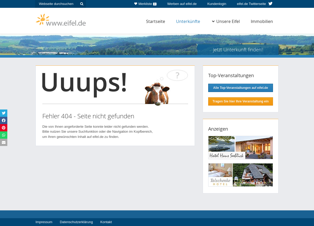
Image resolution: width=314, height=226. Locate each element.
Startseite (155, 21)
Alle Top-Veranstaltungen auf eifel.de (240, 88)
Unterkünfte (188, 21)
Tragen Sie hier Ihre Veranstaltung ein (241, 101)
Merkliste (145, 3)
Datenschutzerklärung (76, 222)
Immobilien (262, 21)
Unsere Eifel (226, 21)
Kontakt (106, 222)
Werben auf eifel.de (182, 4)
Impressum (44, 222)
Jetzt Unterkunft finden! (238, 49)
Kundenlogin (216, 4)
